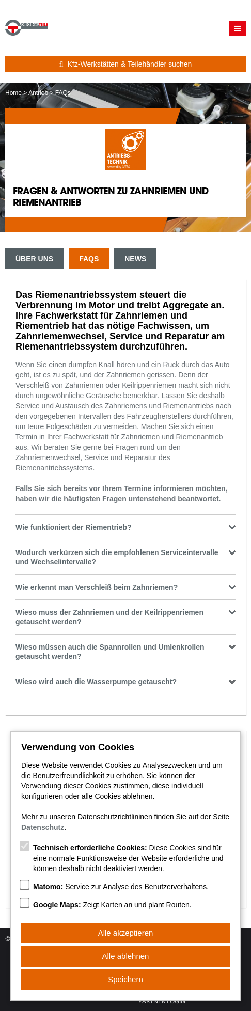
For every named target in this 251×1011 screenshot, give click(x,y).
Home (13, 93)
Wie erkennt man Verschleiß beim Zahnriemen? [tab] (125, 587)
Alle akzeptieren (125, 932)
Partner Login (161, 1001)
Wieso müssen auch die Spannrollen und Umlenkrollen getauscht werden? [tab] (125, 651)
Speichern (125, 979)
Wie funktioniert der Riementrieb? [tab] (125, 527)
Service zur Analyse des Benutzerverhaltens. (121, 886)
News (135, 259)
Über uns (34, 259)
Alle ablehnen (125, 956)
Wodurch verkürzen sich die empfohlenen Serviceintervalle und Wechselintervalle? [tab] (125, 557)
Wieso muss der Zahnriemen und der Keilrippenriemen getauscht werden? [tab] (125, 617)
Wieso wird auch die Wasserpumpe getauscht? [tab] (125, 681)
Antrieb (38, 93)
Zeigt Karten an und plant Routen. (112, 905)
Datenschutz (42, 827)
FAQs (89, 259)
